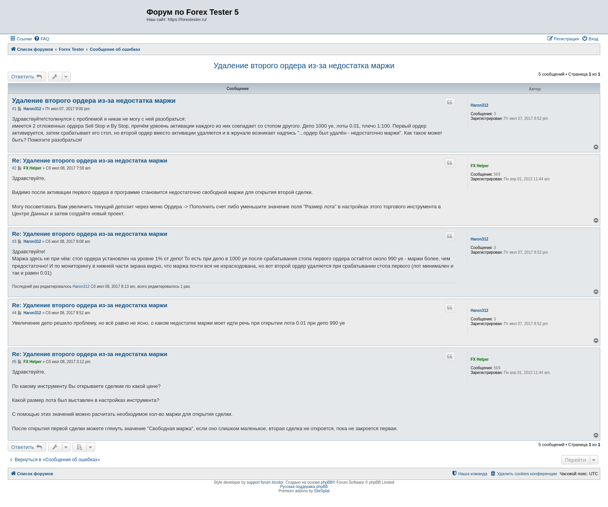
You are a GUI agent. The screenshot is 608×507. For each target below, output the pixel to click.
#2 (14, 168)
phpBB (327, 482)
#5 (14, 362)
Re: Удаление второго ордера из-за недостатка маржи (89, 160)
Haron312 (480, 105)
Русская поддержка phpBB (304, 487)
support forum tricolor (265, 482)
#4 (14, 313)
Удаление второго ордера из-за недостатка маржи (304, 65)
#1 (14, 109)
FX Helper (480, 166)
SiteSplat (322, 491)
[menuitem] (41, 38)
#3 (14, 241)
